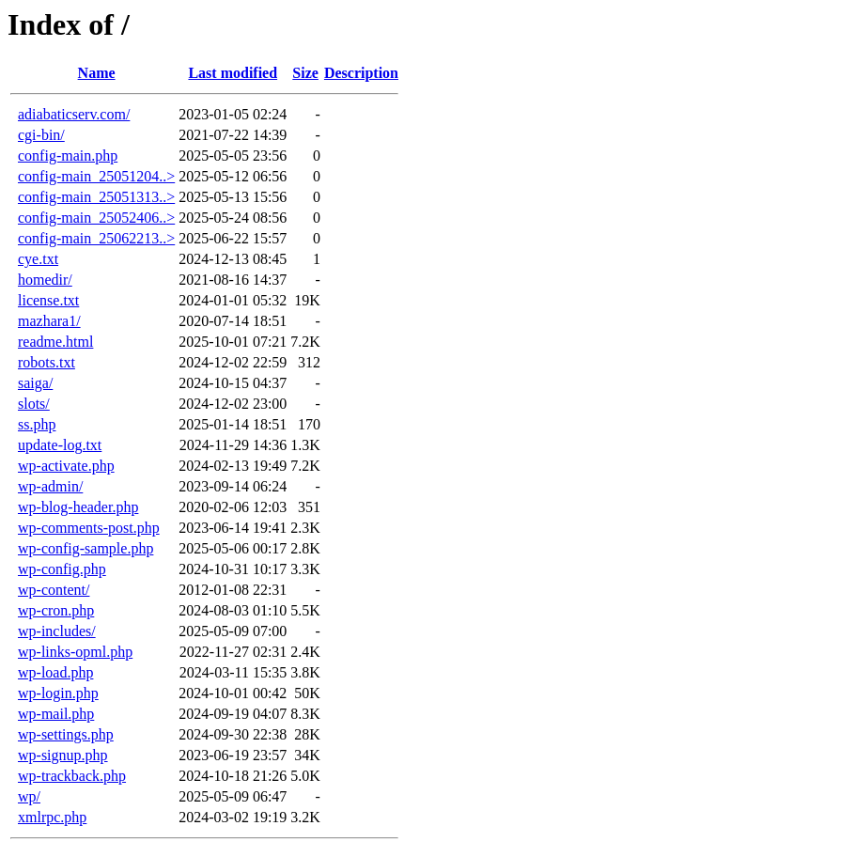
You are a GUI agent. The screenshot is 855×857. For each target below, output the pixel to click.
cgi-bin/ (41, 135)
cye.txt (38, 259)
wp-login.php (58, 693)
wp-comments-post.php (89, 528)
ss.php (36, 424)
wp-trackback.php (72, 776)
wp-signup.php (63, 755)
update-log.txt (59, 445)
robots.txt (46, 362)
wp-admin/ (50, 486)
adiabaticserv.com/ (74, 114)
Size (305, 73)
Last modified (232, 73)
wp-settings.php (66, 734)
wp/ (29, 796)
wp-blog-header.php (78, 507)
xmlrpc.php (52, 817)
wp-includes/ (57, 631)
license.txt (48, 300)
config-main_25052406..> (96, 218)
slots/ (34, 404)
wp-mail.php (56, 714)
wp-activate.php (66, 466)
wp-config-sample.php (85, 548)
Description (361, 73)
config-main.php (67, 156)
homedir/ (45, 280)
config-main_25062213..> (96, 238)
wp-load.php (55, 672)
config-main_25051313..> (96, 197)
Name (97, 73)
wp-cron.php (56, 610)
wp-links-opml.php (75, 652)
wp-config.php (62, 569)
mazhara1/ (49, 321)
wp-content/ (53, 590)
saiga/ (35, 383)
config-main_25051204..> (96, 176)
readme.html (55, 342)
